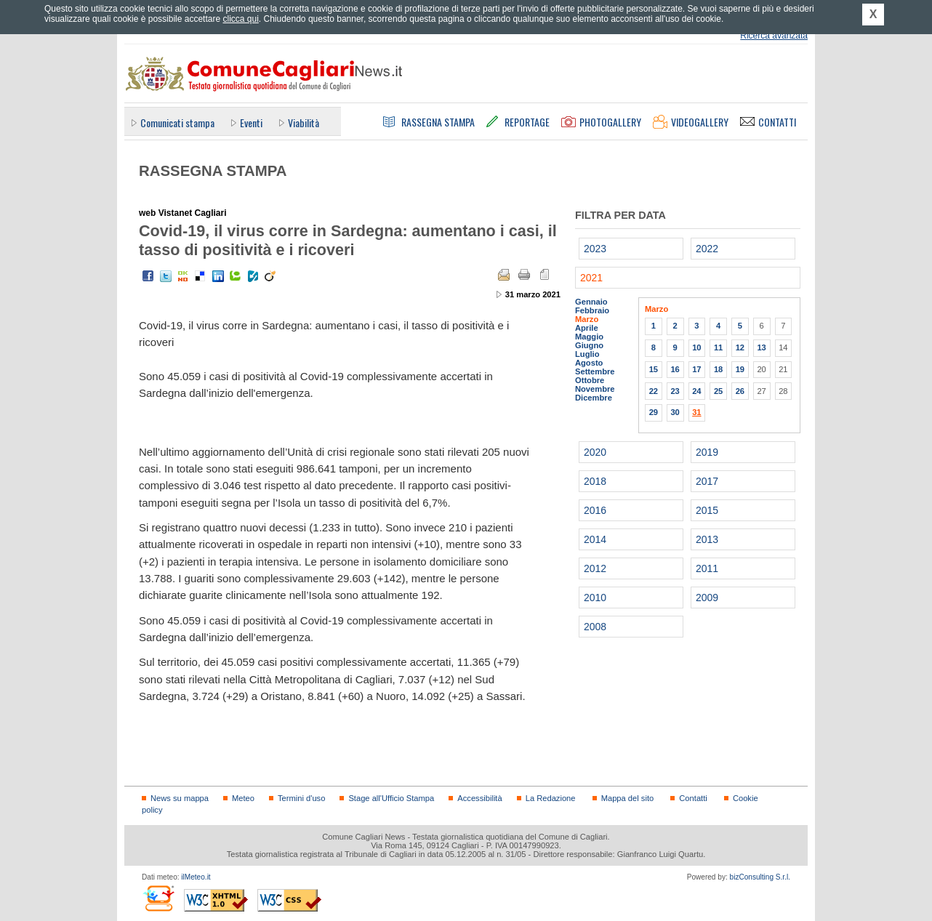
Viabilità (303, 122)
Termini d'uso (301, 798)
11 (718, 347)
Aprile (586, 327)
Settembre (595, 371)
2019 (707, 452)
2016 (595, 510)
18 (718, 369)
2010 (595, 597)
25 (718, 391)
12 (740, 347)
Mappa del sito (627, 798)
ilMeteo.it (195, 877)
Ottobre (589, 380)
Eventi (251, 122)
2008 (595, 626)
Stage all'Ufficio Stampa (391, 798)
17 (696, 369)
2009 (707, 597)
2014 (595, 539)
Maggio (589, 336)
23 (674, 391)
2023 (595, 248)
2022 (707, 248)
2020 (595, 452)
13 (761, 347)
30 (674, 412)
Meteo (243, 798)
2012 (595, 568)
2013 (707, 539)
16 (674, 369)
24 (696, 391)
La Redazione (551, 798)
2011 (707, 568)
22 (653, 391)
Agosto (589, 362)
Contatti (693, 798)
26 (740, 391)
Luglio (587, 354)
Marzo (586, 319)
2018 (595, 481)
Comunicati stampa (177, 122)
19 (740, 369)
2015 (707, 510)
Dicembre (593, 397)
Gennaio (591, 301)
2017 (707, 481)
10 (696, 347)
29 (653, 412)
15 (653, 369)
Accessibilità (479, 798)
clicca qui (240, 19)
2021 (591, 277)
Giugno (589, 345)
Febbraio (592, 310)
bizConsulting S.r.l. (760, 877)
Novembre (595, 389)
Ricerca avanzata (774, 36)
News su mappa (179, 798)
